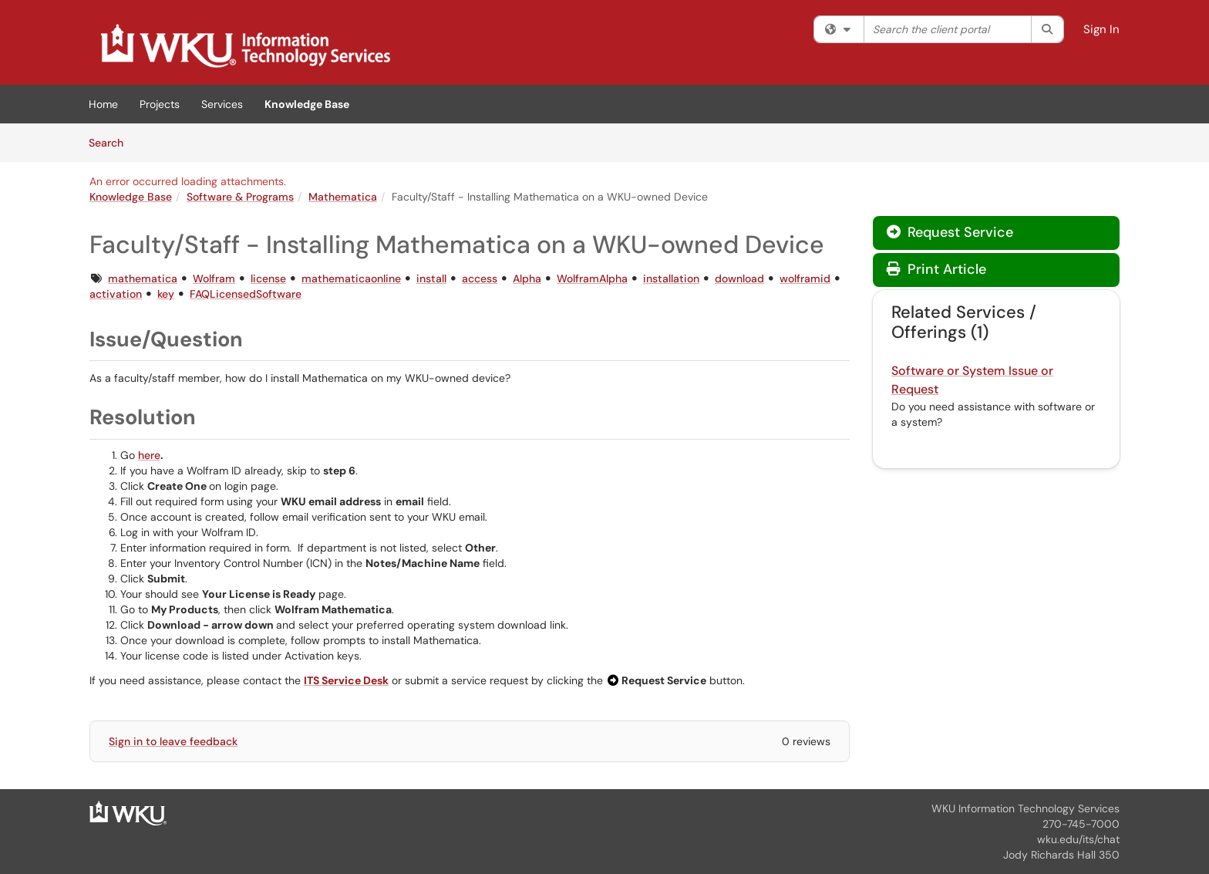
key (165, 294)
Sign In (1101, 29)
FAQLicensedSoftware (245, 294)
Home (103, 104)
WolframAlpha (592, 278)
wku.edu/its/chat (1078, 839)
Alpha (527, 278)
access (479, 278)
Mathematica (342, 197)
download (739, 278)
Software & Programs (240, 197)
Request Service (950, 232)
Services (222, 104)
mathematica (142, 278)
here (149, 455)
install (431, 278)
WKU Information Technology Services (1025, 808)
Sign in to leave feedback (173, 741)
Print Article (936, 269)
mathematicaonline (351, 278)
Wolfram (214, 278)
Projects (160, 104)
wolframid (805, 278)
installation (671, 278)
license (268, 278)
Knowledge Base (306, 104)
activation (115, 294)
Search (111, 142)
